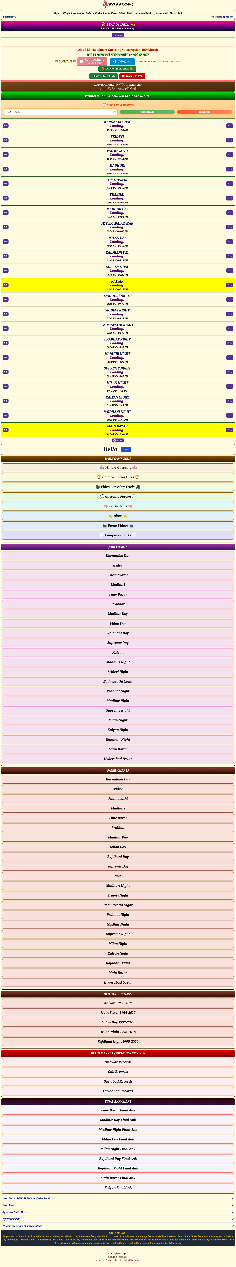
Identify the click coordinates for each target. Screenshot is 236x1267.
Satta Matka (175, 1243)
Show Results (147, 111)
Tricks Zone (118, 506)
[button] (118, 459)
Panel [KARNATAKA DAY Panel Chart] (229, 126)
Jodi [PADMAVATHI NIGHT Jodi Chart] (5, 328)
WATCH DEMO (132, 75)
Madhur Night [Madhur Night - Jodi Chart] (118, 701)
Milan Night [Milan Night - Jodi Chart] (118, 720)
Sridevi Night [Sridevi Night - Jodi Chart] (118, 672)
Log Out (126, 449)
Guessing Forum (118, 496)
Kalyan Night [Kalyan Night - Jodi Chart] (118, 730)
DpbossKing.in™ (121, 1253)
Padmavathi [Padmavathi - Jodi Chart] (118, 575)
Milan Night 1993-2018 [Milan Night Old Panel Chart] (118, 1032)
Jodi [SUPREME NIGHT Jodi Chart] (5, 372)
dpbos (56, 1236)
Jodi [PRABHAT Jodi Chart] (5, 198)
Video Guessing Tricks (118, 487)
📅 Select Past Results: (118, 105)
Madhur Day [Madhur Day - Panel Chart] (118, 837)
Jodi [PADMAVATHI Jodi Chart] (5, 154)
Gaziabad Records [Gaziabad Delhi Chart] (118, 1081)
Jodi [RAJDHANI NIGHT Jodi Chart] (5, 415)
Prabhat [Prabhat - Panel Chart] (118, 828)
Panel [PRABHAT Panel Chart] (229, 198)
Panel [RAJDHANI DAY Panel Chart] (229, 256)
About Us (100, 1260)
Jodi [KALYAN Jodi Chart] (5, 285)
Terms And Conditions (130, 1260)
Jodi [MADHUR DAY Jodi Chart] (5, 212)
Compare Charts (118, 535)
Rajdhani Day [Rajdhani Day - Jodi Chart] (118, 633)
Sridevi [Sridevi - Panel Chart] (118, 789)
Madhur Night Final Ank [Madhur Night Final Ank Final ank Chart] (118, 1129)
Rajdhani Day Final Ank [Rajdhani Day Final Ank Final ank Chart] (118, 1159)
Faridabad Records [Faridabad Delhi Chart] (118, 1091)
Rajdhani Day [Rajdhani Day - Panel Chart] (118, 857)
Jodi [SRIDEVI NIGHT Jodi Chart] (5, 314)
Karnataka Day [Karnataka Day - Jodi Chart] (118, 556)
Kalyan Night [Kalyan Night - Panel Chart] (118, 953)
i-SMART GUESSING (104, 75)
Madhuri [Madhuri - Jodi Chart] (118, 585)
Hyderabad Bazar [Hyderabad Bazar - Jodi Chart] (118, 759)
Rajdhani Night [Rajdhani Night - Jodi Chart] (118, 739)
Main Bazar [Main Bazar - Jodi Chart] (118, 749)
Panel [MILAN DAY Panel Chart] (229, 241)
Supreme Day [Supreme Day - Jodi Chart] (118, 643)
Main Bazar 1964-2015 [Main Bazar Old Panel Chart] (118, 1012)
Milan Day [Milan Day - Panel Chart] (118, 847)
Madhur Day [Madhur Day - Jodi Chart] (118, 614)
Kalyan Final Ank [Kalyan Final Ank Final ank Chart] (118, 1188)
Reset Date (204, 111)
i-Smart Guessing (118, 467)
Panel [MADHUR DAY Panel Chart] (229, 212)
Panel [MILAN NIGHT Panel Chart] (229, 386)
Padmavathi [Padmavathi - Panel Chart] (118, 799)
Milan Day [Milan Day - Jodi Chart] (118, 623)
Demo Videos (117, 525)
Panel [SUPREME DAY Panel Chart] (229, 270)
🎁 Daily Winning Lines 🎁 (117, 68)
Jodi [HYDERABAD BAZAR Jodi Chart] (5, 227)
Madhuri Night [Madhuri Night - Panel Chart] (118, 886)
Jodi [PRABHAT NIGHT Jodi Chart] (5, 343)
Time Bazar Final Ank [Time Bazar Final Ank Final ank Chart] (118, 1110)
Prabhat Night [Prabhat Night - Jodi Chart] (118, 691)
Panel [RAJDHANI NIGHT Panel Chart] (229, 415)
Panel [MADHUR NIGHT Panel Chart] (229, 357)
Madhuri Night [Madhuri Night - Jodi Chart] (118, 662)
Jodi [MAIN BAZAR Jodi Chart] (5, 430)
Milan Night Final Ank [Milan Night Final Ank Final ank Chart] (118, 1149)
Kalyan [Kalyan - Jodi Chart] (118, 652)
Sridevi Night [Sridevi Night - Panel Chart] (118, 895)
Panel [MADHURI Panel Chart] (229, 169)
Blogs (118, 516)
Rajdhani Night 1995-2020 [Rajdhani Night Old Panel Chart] (118, 1041)
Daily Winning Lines (118, 477)
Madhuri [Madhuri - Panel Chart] (118, 808)
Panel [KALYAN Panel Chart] (229, 285)
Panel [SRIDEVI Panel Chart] (229, 140)
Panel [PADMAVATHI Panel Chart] (229, 154)
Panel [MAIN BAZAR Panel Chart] (229, 430)
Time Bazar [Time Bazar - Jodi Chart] (118, 594)
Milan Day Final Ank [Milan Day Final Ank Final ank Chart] (118, 1139)
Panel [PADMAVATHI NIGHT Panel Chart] (229, 328)
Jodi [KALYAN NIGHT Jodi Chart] (5, 401)
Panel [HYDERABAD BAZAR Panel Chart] (229, 227)
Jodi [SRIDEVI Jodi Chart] (5, 140)
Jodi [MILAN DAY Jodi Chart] (5, 241)
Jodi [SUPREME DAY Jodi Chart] (5, 270)
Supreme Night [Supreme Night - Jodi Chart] (118, 710)
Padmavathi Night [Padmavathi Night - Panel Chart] (117, 905)
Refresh (118, 35)
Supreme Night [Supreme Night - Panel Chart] (118, 934)
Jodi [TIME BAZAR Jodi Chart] (5, 183)
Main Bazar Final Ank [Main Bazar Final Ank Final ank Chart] (118, 1178)
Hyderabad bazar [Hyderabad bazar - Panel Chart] (118, 982)
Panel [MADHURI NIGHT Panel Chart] (229, 299)
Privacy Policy (111, 1260)
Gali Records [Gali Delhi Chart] (118, 1072)
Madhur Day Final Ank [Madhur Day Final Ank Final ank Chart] (118, 1120)
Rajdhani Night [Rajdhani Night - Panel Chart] (118, 963)
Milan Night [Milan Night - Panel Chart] (118, 944)
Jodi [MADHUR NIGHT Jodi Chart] (5, 357)
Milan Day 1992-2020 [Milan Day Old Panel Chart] (118, 1022)
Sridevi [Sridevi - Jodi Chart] (118, 565)
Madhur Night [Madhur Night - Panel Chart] (118, 924)
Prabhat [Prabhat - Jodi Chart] (118, 604)
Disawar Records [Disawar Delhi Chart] (118, 1062)
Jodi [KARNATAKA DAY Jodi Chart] (5, 126)
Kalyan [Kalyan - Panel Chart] (118, 876)
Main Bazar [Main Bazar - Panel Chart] (118, 973)
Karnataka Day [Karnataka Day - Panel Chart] (118, 779)
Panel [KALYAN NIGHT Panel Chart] (229, 401)
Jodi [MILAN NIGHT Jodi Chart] (5, 386)
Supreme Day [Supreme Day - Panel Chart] (118, 866)
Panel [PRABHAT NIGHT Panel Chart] (229, 343)
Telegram (122, 61)
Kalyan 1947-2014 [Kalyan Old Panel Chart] (118, 1003)
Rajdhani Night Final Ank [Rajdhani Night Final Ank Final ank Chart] (118, 1168)
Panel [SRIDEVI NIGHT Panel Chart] (229, 314)
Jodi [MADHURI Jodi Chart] (5, 169)
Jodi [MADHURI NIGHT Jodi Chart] (5, 299)
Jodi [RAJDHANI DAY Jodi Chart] (5, 256)
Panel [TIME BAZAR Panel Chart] (229, 183)
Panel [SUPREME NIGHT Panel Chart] (229, 372)
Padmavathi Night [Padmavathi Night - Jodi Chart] (117, 681)
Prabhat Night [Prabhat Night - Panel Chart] (118, 915)
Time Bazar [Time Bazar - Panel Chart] (118, 818)
